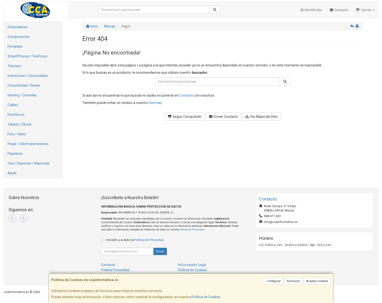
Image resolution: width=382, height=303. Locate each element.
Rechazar (293, 281)
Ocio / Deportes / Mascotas (28, 163)
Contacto (339, 10)
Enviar (160, 251)
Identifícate (310, 10)
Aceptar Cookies (317, 281)
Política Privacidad (115, 270)
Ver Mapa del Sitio (261, 117)
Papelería (15, 154)
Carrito (365, 10)
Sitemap (155, 103)
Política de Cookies (206, 297)
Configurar (274, 281)
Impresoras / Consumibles (28, 76)
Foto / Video (17, 134)
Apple (12, 173)
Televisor (14, 66)
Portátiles (15, 46)
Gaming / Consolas (22, 95)
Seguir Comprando (185, 117)
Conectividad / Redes (24, 85)
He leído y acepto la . (135, 240)
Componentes (18, 37)
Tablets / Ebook (19, 124)
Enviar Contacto (223, 117)
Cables (13, 105)
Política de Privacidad (192, 229)
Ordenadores (18, 27)
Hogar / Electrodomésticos (28, 144)
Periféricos (16, 115)
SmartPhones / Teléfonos (28, 56)
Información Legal (192, 265)
